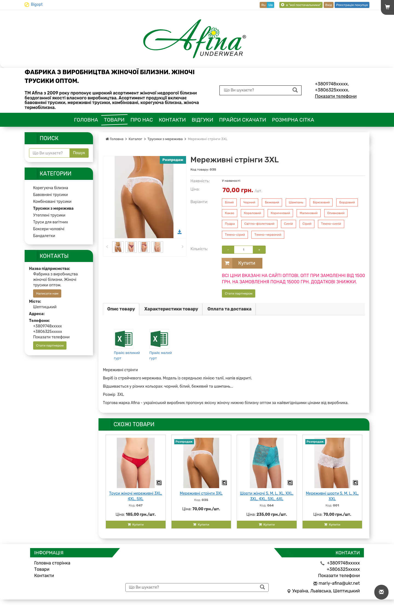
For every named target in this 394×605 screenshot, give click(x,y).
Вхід (328, 5)
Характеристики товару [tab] (171, 309)
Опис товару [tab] (121, 309)
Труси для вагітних (50, 222)
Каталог (135, 139)
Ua (270, 5)
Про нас (142, 120)
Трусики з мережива (165, 139)
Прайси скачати (242, 120)
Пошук (79, 153)
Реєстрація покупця (352, 5)
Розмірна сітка (293, 120)
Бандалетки (44, 236)
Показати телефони (336, 96)
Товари (114, 120)
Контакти (172, 120)
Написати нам (47, 293)
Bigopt (37, 4)
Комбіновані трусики (52, 201)
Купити (238, 263)
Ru (263, 5)
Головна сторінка (52, 563)
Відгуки (202, 120)
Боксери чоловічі (48, 229)
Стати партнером (238, 293)
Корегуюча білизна (50, 188)
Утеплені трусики (49, 215)
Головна (86, 120)
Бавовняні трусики (50, 194)
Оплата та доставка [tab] (229, 309)
